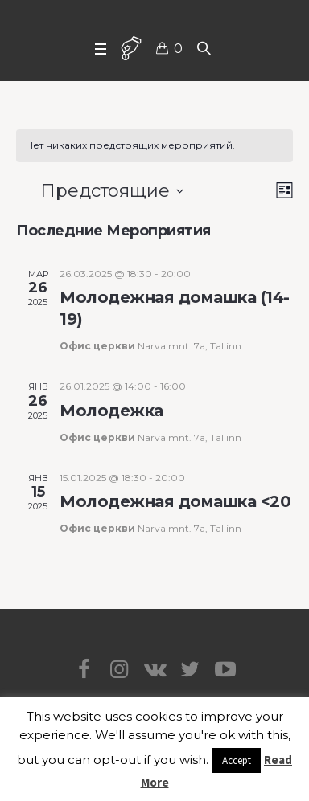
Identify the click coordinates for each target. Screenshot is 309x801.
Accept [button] (236, 760)
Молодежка (111, 410)
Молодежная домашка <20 (175, 501)
